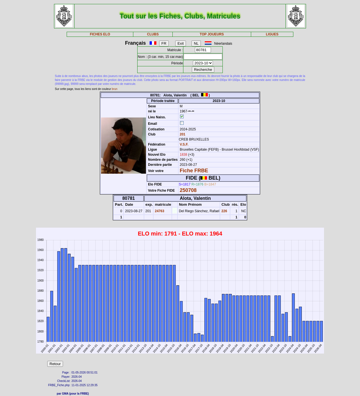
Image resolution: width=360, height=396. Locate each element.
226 (223, 211)
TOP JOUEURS (212, 34)
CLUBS (153, 34)
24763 (159, 211)
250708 (188, 190)
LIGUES (272, 34)
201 (182, 134)
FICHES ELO (100, 34)
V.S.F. (184, 144)
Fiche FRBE (194, 170)
